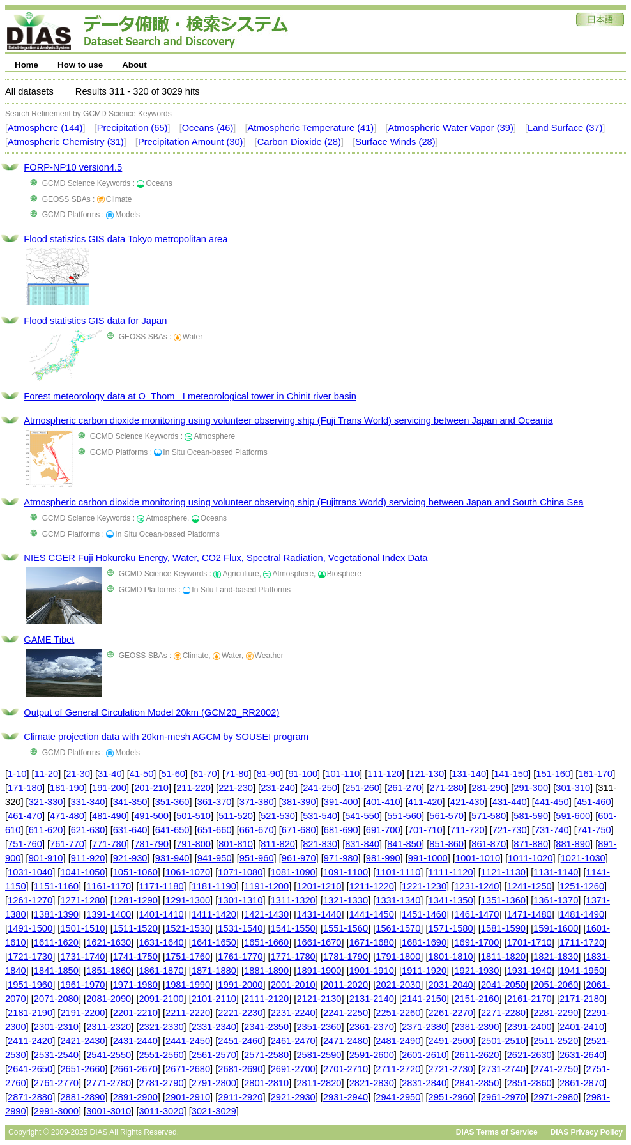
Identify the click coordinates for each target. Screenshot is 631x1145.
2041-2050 (503, 985)
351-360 (172, 802)
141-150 (511, 774)
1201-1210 (318, 886)
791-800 (193, 844)
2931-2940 (345, 1097)
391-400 (341, 802)
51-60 (174, 774)
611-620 (46, 830)
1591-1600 (555, 928)
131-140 (469, 774)
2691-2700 (293, 1069)
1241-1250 (529, 886)
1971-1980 (135, 985)
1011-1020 (530, 858)
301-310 (573, 788)
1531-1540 (240, 928)
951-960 (256, 858)
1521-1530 (187, 928)
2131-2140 (371, 999)
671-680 (299, 830)
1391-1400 (108, 914)
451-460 (594, 802)
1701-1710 (529, 942)
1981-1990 (187, 985)
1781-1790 (345, 956)
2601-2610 (424, 1055)
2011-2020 (345, 985)
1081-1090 (293, 872)
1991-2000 (240, 985)
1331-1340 (398, 900)
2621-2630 (529, 1055)
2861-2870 (581, 1083)
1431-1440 (318, 914)
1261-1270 (30, 900)
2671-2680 (187, 1069)
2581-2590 (318, 1055)
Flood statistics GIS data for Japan (95, 321)
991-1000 (428, 858)
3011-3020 (161, 1111)
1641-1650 (214, 942)
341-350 (130, 802)
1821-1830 (555, 956)
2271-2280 (503, 1013)
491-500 (151, 816)
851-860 (446, 844)
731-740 (552, 830)
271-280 (446, 788)
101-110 (342, 774)
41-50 (142, 774)
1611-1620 (56, 942)
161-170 (595, 774)
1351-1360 (503, 900)
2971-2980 (555, 1097)
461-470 (25, 816)
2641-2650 (30, 1069)
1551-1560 (345, 928)
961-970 (299, 858)
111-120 (384, 774)
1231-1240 (476, 886)
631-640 (130, 830)
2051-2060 (555, 985)
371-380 (256, 802)
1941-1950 (581, 970)
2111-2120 (266, 999)
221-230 (235, 788)
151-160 (553, 774)
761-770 (67, 844)
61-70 (205, 774)
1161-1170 (108, 886)
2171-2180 (581, 999)
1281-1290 (135, 900)
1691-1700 (476, 942)
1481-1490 (581, 914)
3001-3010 (108, 1111)
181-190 (67, 788)
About (134, 65)
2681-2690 (240, 1069)
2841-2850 (476, 1083)
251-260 (362, 788)
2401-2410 (581, 1027)
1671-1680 (371, 942)
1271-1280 (82, 900)
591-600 (573, 816)
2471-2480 (345, 1041)
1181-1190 (214, 886)
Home (26, 65)
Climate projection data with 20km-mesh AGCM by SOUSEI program (166, 737)
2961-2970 (503, 1097)
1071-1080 (240, 872)
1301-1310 (240, 900)
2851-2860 (529, 1083)
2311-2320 (108, 1027)
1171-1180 (161, 886)
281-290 (488, 788)
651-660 (214, 830)
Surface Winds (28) (395, 142)
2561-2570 (214, 1055)
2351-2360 (318, 1027)
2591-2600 (371, 1055)
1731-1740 (82, 956)
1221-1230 (424, 886)
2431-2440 (135, 1041)
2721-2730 (451, 1069)
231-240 (278, 788)
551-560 (404, 816)
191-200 (109, 788)
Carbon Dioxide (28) (299, 142)
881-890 (573, 844)
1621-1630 (108, 942)
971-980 (341, 858)
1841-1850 (56, 970)
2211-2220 (187, 1013)
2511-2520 (555, 1041)
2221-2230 (240, 1013)
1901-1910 (371, 970)
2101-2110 (214, 999)
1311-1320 (293, 900)
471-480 (67, 816)
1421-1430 (266, 914)
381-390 (299, 802)
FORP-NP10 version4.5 (73, 167)
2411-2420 (30, 1041)
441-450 (552, 802)
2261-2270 (451, 1013)
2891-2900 (135, 1097)
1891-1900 (318, 970)
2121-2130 (318, 999)
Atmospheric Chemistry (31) (66, 142)
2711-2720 (398, 1069)
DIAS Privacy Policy (587, 1132)
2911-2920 (240, 1097)
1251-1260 (581, 886)
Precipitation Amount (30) (190, 142)
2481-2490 (398, 1041)
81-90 (269, 774)
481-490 (109, 816)
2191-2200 (82, 1013)
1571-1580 (451, 928)
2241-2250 (345, 1013)
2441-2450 (187, 1041)
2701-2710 (345, 1069)
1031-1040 (30, 872)
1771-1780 (293, 956)
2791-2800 (214, 1083)
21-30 (78, 774)
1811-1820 (503, 956)
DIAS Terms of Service (497, 1132)
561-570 (446, 816)
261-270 (404, 788)
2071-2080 (56, 999)
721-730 (509, 830)
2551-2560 (161, 1055)
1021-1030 (583, 858)
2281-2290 (555, 1013)
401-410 (383, 802)
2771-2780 (108, 1083)
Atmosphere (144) (45, 128)
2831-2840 (424, 1083)
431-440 (509, 802)
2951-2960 (451, 1097)
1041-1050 (82, 872)
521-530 (278, 816)
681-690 (341, 830)
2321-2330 (161, 1027)
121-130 (426, 774)
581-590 (530, 816)
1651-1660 (266, 942)
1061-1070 (187, 872)
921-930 (130, 858)
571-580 (488, 816)
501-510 (193, 816)
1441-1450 (371, 914)
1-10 (17, 774)
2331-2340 (214, 1027)
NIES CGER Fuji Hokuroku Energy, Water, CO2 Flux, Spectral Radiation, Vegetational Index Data (225, 558)
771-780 (109, 844)
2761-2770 (56, 1083)
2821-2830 (371, 1083)
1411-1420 (214, 914)
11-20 (46, 774)
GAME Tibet (49, 639)
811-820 (278, 844)
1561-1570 (398, 928)
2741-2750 (555, 1069)
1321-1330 (345, 900)
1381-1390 (56, 914)
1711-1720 (581, 942)
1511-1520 (135, 928)
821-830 (320, 844)
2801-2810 (266, 1083)
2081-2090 (108, 999)
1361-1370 (555, 900)
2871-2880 (30, 1097)
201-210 (151, 788)
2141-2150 (424, 999)
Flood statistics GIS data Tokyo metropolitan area (125, 239)
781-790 (151, 844)
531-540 (320, 816)
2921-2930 (293, 1097)
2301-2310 (56, 1027)
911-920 (88, 858)
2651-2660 (82, 1069)
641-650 (172, 830)
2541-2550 (108, 1055)
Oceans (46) (208, 128)
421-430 (467, 802)
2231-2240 (293, 1013)
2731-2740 (503, 1069)
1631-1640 (161, 942)
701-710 (425, 830)
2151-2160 (476, 999)
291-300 (530, 788)
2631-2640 (581, 1055)
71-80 (237, 774)
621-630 (88, 830)
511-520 (235, 816)
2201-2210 (135, 1013)
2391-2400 (529, 1027)
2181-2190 (30, 1013)
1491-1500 (30, 928)
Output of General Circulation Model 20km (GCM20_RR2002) (151, 712)
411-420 (425, 802)
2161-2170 (529, 999)
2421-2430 (82, 1041)
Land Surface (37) (565, 128)
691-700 (383, 830)
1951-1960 (30, 985)
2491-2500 (451, 1041)
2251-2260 (398, 1013)
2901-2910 (187, 1097)
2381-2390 (476, 1027)
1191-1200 (266, 886)
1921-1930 (476, 970)
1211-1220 (371, 886)
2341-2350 (266, 1027)
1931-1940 (529, 970)
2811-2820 (318, 1083)
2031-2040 (451, 985)
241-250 (320, 788)
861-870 (488, 844)
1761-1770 (240, 956)
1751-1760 (187, 956)
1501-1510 (82, 928)
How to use (80, 65)
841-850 (404, 844)
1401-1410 (161, 914)
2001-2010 (293, 985)
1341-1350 (451, 900)
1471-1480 (529, 914)
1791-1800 (398, 956)
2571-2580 (266, 1055)
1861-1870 (161, 970)
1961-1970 (82, 985)
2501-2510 (503, 1041)
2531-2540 (56, 1055)
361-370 (214, 802)
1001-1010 (477, 858)
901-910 (46, 858)
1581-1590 (503, 928)
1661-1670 (318, 942)
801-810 (235, 844)
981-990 (383, 858)
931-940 (172, 858)
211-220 (193, 788)
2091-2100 (161, 999)
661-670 (256, 830)
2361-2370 (371, 1027)
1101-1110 (398, 872)
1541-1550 (293, 928)
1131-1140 (555, 872)
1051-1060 (135, 872)
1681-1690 (424, 942)
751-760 (25, 844)
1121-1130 (503, 872)
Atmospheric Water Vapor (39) (450, 128)
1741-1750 (135, 956)
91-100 (302, 774)
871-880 (530, 844)
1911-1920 (424, 970)
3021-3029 (214, 1111)
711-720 (467, 830)
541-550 (362, 816)
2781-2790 (161, 1083)
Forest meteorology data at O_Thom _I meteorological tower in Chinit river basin (190, 396)
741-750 (594, 830)
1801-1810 (451, 956)
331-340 (88, 802)
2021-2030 (398, 985)
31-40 (110, 774)
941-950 (214, 858)
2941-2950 (398, 1097)
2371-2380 (424, 1027)
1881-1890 (266, 970)
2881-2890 (82, 1097)
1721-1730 (30, 956)
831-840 (362, 844)
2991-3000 (56, 1111)
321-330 (46, 802)
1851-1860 (108, 970)
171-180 (25, 788)
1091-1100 (345, 872)
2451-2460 (240, 1041)
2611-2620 (476, 1055)
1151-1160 (56, 886)
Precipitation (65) (132, 128)
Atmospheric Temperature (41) (311, 128)
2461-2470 (293, 1041)
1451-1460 (424, 914)
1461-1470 (476, 914)
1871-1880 (214, 970)
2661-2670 (135, 1069)
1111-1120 (451, 872)
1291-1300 (187, 900)
